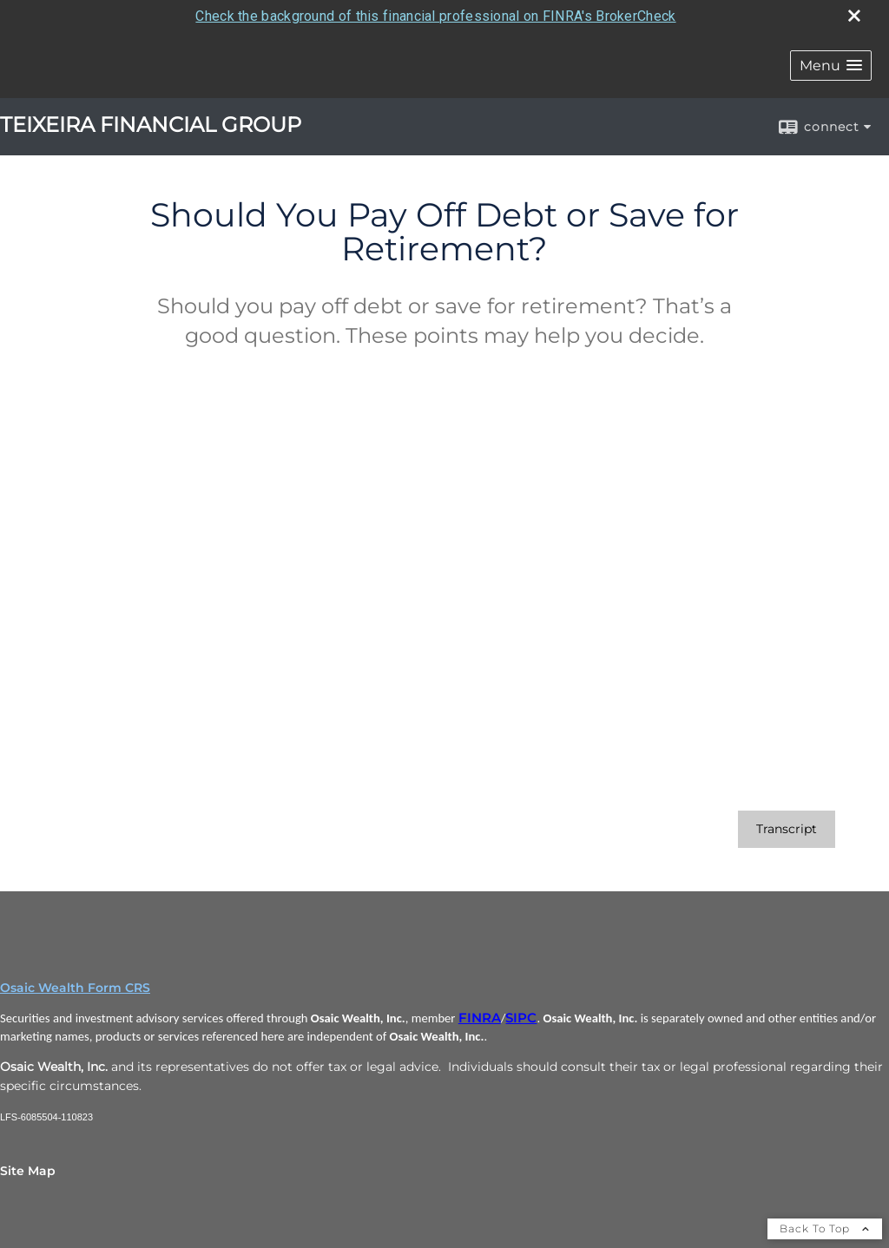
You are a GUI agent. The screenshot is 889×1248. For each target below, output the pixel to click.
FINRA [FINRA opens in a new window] (479, 1018)
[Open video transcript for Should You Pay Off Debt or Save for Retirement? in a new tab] (786, 829)
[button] (831, 65)
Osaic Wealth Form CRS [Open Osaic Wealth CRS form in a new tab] (75, 987)
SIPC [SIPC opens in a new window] (521, 1018)
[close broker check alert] (854, 16)
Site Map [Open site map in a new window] (28, 1171)
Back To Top (825, 1228)
